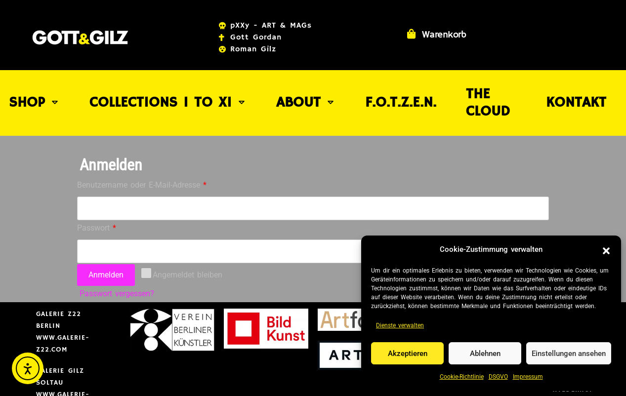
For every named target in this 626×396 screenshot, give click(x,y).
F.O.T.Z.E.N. (382, 87)
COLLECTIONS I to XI (169, 87)
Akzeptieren (407, 353)
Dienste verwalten (400, 325)
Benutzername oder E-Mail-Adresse (161, 152)
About (294, 87)
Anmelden (106, 243)
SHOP (48, 87)
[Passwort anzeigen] (538, 220)
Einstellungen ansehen (569, 353)
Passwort (116, 195)
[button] (606, 250)
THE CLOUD (474, 87)
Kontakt (563, 87)
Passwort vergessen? (117, 262)
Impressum (528, 376)
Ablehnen (485, 353)
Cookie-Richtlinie (462, 376)
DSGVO (498, 376)
